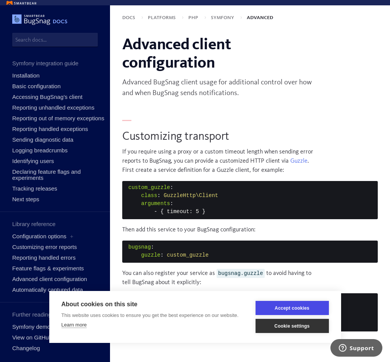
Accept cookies (292, 308)
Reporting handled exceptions (50, 129)
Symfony (223, 18)
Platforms (162, 18)
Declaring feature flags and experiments (46, 174)
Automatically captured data (47, 289)
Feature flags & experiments (48, 268)
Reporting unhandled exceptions (53, 107)
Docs (129, 18)
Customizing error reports (44, 247)
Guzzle (298, 161)
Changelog (26, 348)
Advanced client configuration (49, 279)
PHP (194, 18)
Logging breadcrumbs (40, 150)
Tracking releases (34, 188)
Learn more (74, 325)
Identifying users (33, 161)
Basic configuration (36, 86)
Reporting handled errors (44, 257)
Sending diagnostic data (42, 139)
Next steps (25, 199)
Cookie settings (291, 326)
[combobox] (55, 40)
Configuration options (39, 236)
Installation (26, 75)
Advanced (260, 18)
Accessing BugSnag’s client (47, 97)
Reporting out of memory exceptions (58, 118)
